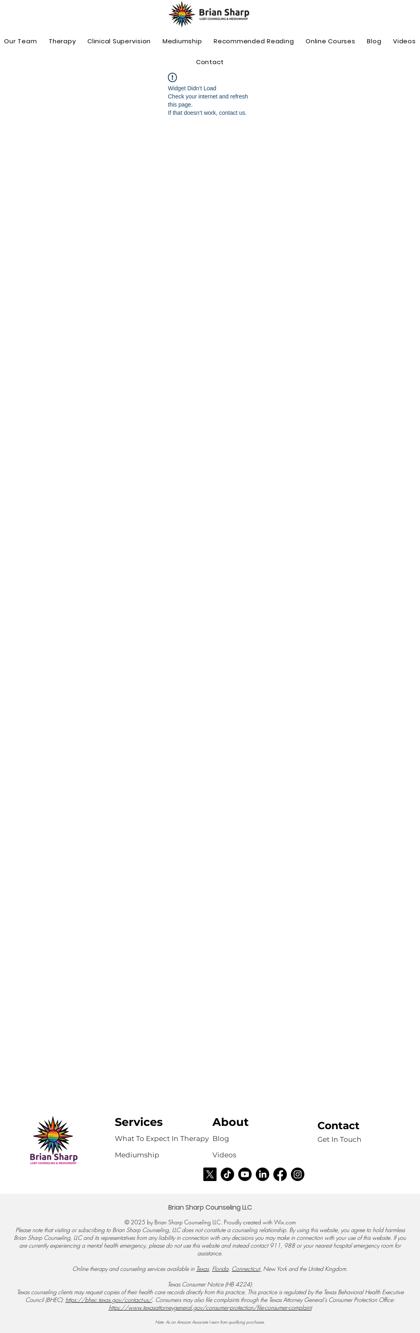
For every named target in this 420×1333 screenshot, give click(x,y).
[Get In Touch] (339, 1140)
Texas (202, 1269)
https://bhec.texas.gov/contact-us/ (108, 1300)
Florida (220, 1269)
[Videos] (229, 1155)
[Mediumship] (138, 1155)
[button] (62, 41)
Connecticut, (246, 1269)
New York (274, 1269)
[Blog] (220, 1139)
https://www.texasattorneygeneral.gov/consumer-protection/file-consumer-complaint (210, 1307)
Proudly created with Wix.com (260, 1222)
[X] (210, 1174)
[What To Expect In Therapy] (163, 1139)
